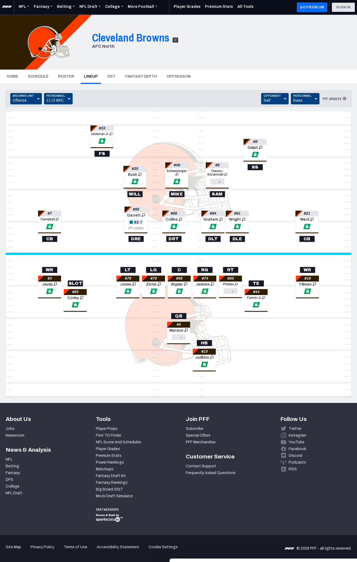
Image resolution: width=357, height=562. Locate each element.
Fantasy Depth (141, 76)
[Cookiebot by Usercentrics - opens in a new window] (35, 551)
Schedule (38, 76)
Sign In (343, 7)
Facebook (297, 449)
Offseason (179, 76)
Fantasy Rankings (111, 483)
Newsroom (15, 435)
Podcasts (297, 462)
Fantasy (13, 473)
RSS (293, 469)
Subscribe (194, 429)
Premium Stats (109, 456)
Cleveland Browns (130, 37)
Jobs (10, 429)
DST (111, 76)
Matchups (104, 469)
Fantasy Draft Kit (111, 476)
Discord (295, 456)
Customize (312, 525)
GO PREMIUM (312, 7)
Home (12, 76)
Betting (12, 466)
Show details (83, 551)
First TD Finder (108, 435)
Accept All (312, 507)
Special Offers (198, 435)
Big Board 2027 (109, 489)
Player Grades (108, 449)
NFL (9, 459)
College (12, 486)
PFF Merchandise (200, 442)
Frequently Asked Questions (210, 473)
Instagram (297, 435)
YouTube (296, 442)
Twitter (295, 429)
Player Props (106, 429)
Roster (66, 76)
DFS (9, 480)
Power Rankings (110, 462)
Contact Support (201, 466)
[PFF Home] (7, 7)
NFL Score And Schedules (118, 442)
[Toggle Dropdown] (26, 98)
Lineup (92, 76)
